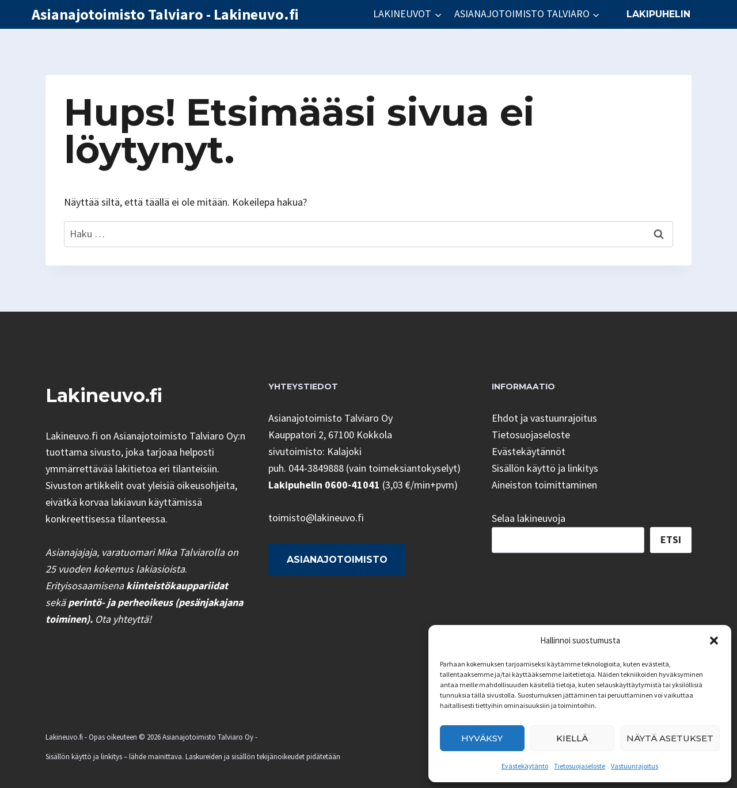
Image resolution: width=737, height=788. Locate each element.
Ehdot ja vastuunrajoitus (544, 418)
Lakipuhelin (658, 14)
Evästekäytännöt (528, 451)
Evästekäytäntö (525, 766)
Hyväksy (482, 738)
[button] (714, 640)
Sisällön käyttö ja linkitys (545, 468)
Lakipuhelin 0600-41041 (324, 484)
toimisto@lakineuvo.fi (316, 517)
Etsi (670, 539)
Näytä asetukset (669, 738)
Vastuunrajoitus (634, 766)
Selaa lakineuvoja (528, 518)
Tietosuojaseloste (579, 766)
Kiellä (572, 738)
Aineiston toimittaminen (544, 484)
